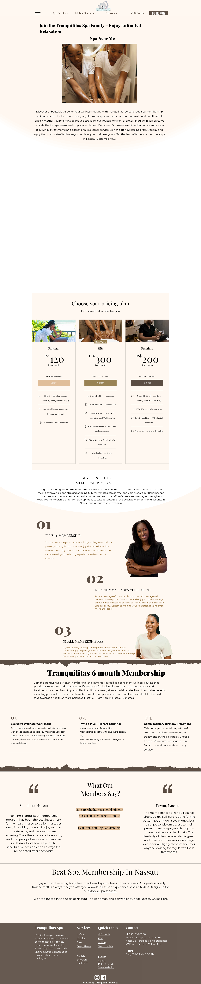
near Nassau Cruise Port (150, 898)
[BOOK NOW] (158, 13)
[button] (58, 13)
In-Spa (81, 934)
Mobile (81, 938)
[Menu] (37, 12)
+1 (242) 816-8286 (136, 934)
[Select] (54, 383)
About (102, 960)
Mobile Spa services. (103, 891)
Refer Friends (106, 964)
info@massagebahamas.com (143, 937)
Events (102, 956)
